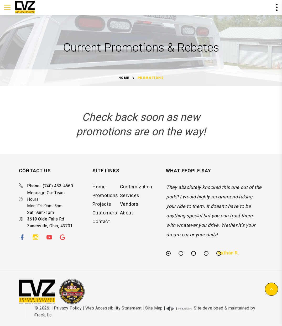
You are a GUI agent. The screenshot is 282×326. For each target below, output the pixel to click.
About (126, 214)
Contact (101, 223)
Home (124, 78)
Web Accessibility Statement (113, 311)
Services (129, 197)
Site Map (154, 311)
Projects (101, 206)
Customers (104, 214)
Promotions (105, 197)
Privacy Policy (68, 311)
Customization (136, 188)
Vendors (129, 206)
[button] (271, 289)
